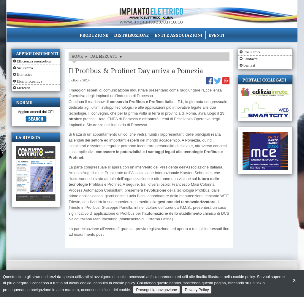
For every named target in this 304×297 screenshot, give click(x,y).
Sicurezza (25, 68)
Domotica (24, 74)
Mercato (23, 88)
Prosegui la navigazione (156, 290)
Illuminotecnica (29, 81)
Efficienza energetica (34, 61)
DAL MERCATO (104, 56)
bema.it (249, 65)
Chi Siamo (251, 52)
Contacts (250, 59)
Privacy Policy (197, 290)
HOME (77, 56)
